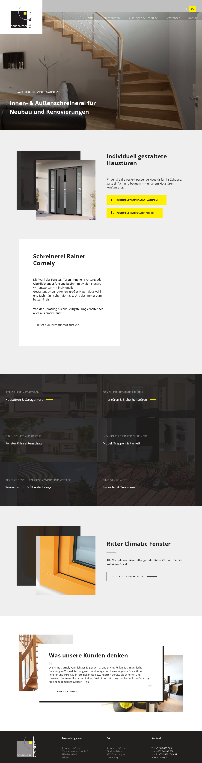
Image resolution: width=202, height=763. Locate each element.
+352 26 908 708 (164, 714)
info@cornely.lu (160, 720)
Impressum (108, 754)
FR (186, 9)
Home (74, 9)
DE (192, 9)
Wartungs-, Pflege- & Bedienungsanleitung (163, 731)
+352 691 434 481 (168, 717)
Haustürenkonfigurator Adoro (134, 212)
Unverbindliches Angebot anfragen (58, 325)
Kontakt (175, 9)
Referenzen (155, 9)
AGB (134, 754)
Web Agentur (97, 758)
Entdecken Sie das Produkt (127, 539)
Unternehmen (94, 9)
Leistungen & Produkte (126, 9)
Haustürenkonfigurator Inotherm (136, 200)
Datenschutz (123, 754)
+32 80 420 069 (164, 711)
